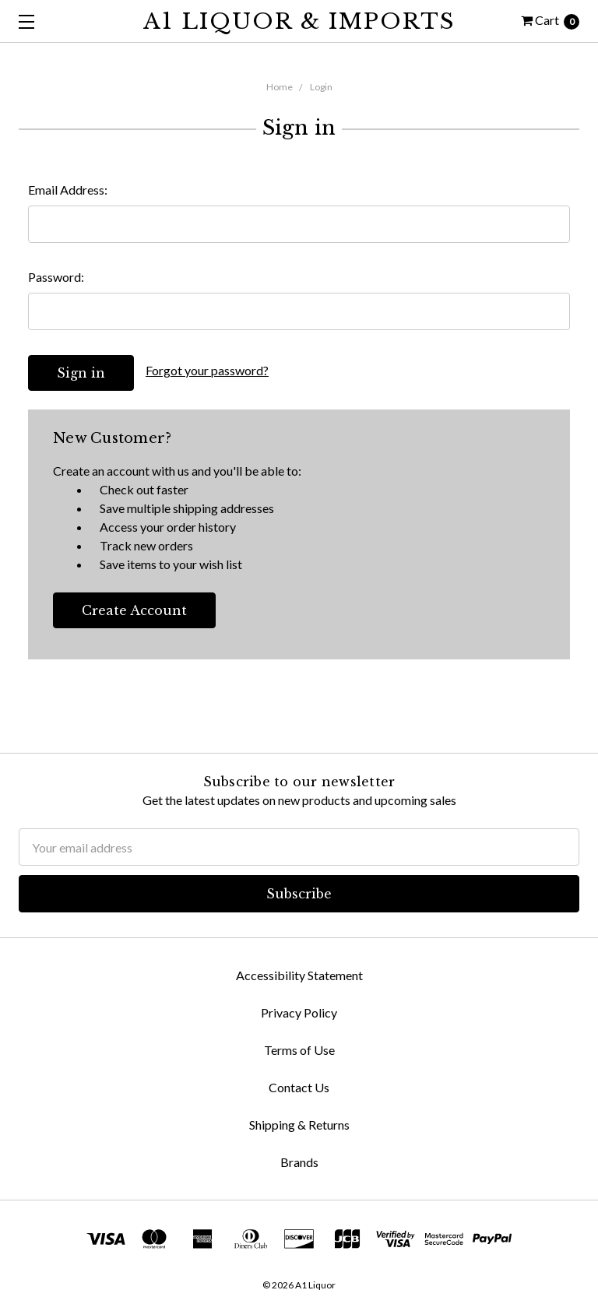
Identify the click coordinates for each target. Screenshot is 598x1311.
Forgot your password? (207, 370)
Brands (299, 1162)
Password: (56, 276)
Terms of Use (299, 1049)
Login (321, 87)
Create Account (134, 610)
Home (279, 87)
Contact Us (299, 1087)
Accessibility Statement (299, 975)
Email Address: (67, 189)
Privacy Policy (299, 1012)
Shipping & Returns (299, 1124)
